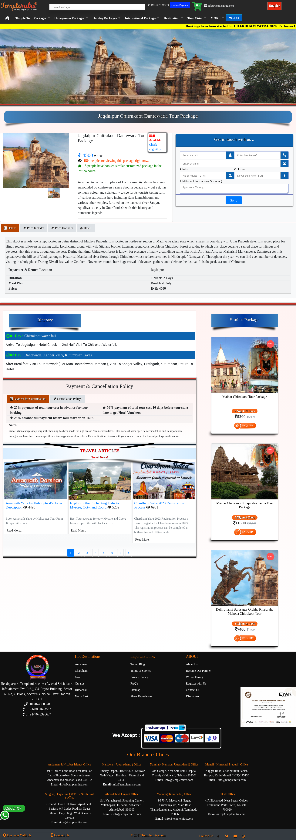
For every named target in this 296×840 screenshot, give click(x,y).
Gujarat (79, 683)
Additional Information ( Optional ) (201, 181)
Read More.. (14, 530)
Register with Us (196, 683)
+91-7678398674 (158, 5)
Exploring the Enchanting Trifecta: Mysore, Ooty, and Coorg (95, 505)
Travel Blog (137, 664)
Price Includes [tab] (33, 228)
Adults (184, 169)
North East (81, 696)
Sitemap (135, 690)
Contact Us (193, 690)
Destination (171, 18)
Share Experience (141, 696)
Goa (77, 677)
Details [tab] (10, 228)
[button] (141, 18)
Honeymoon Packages (69, 18)
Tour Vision (195, 18)
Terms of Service (140, 670)
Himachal (81, 690)
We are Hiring (194, 677)
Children (239, 169)
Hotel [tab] (86, 228)
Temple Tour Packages (30, 18)
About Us (192, 664)
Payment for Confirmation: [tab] (28, 398)
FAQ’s (134, 683)
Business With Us (17, 835)
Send (233, 200)
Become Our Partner (198, 670)
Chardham (81, 670)
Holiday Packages (104, 18)
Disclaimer (192, 696)
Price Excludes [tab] (62, 228)
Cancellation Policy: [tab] (67, 398)
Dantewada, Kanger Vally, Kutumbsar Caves (49, 355)
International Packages (140, 18)
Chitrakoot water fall (31, 336)
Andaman (81, 664)
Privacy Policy (139, 677)
